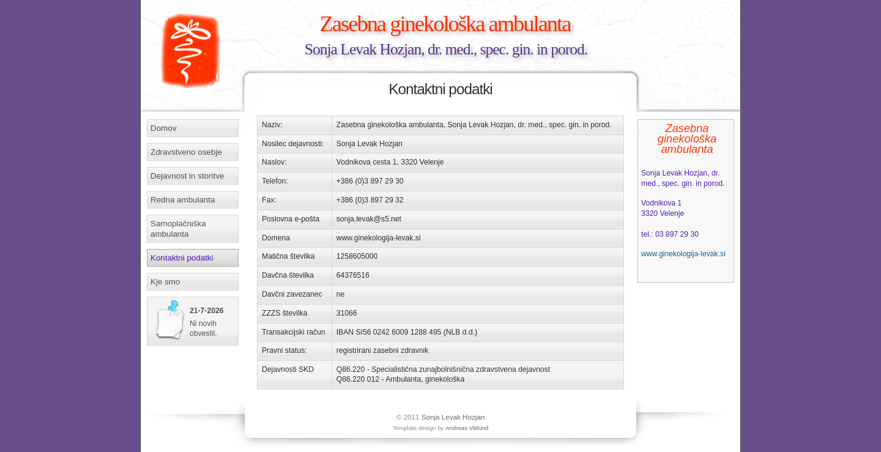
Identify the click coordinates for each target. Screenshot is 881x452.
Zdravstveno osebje (186, 152)
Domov (163, 128)
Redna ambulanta (183, 199)
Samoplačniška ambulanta (178, 229)
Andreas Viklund (467, 427)
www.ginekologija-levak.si (683, 254)
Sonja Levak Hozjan (453, 417)
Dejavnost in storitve (187, 175)
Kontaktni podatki (182, 257)
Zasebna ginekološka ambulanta (445, 23)
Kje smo (165, 281)
